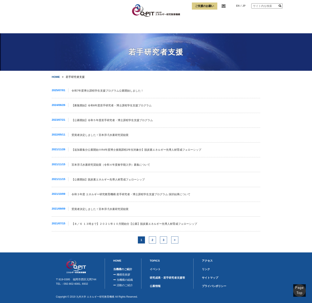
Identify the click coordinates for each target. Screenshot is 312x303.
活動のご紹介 (125, 285)
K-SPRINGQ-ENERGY (153, 26)
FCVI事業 (106, 26)
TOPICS (155, 260)
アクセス (234, 26)
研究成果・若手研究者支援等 (167, 277)
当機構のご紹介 (82, 26)
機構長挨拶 (123, 274)
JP (243, 5)
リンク (253, 26)
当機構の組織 (125, 279)
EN (238, 5)
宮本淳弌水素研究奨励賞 (179, 27)
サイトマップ (210, 277)
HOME (59, 26)
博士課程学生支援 (208, 26)
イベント (155, 269)
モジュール (129, 26)
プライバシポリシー (214, 286)
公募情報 (155, 286)
